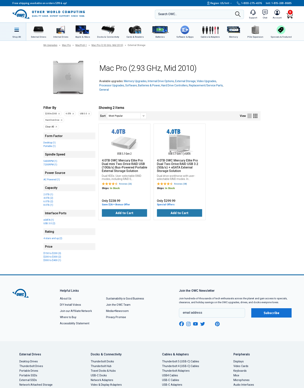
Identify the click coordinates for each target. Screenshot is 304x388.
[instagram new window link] (188, 324)
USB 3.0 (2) (49, 223)
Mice (236, 375)
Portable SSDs (28, 375)
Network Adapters (102, 380)
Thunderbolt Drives (31, 366)
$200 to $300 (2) (52, 256)
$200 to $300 (51, 114)
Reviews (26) (125, 184)
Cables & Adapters (175, 354)
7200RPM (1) (50, 164)
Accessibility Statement (74, 323)
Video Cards (240, 366)
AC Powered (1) (51, 179)
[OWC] (48, 14)
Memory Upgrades (135, 81)
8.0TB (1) (48, 205)
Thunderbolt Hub (101, 366)
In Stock (115, 188)
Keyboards (240, 370)
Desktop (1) (49, 142)
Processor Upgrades (111, 85)
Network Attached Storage (36, 384)
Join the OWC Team (118, 304)
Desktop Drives (28, 361)
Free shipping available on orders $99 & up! (39, 3)
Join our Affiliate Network (76, 310)
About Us (65, 298)
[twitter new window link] (202, 323)
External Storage (185, 81)
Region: (220, 3)
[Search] (238, 14)
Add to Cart (124, 213)
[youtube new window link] (195, 324)
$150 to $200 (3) (52, 253)
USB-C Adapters (172, 384)
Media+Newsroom (117, 310)
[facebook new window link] (181, 323)
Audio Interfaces (243, 384)
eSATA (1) (48, 220)
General (104, 89)
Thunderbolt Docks (102, 361)
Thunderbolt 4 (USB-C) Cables (180, 366)
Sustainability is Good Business (125, 298)
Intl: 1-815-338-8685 (279, 3)
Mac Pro (66, 45)
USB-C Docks (99, 375)
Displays (238, 361)
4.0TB (68, 114)
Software (131, 85)
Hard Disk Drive (52, 120)
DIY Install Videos (70, 304)
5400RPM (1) (50, 161)
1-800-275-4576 (249, 3)
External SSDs (28, 380)
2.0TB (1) (48, 194)
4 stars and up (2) (52, 238)
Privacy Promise (116, 317)
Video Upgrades (206, 81)
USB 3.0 (83, 114)
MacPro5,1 (81, 45)
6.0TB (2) (48, 201)
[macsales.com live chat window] (265, 14)
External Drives (30, 354)
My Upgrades (50, 45)
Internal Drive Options (161, 81)
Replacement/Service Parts (206, 85)
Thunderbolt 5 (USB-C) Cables (180, 361)
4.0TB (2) (48, 198)
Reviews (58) (180, 184)
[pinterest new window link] (217, 324)
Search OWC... (167, 14)
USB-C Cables (170, 380)
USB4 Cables (170, 375)
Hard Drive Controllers (174, 85)
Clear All (49, 126)
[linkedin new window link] (210, 324)
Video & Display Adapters (106, 384)
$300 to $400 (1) (52, 260)
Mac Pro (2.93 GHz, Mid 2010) (107, 45)
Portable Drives (28, 370)
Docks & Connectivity (106, 354)
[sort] (127, 116)
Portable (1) (49, 146)
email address (192, 312)
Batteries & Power (149, 85)
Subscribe (271, 313)
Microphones (241, 380)
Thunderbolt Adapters (176, 370)
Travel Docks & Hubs (103, 370)
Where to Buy (68, 317)
